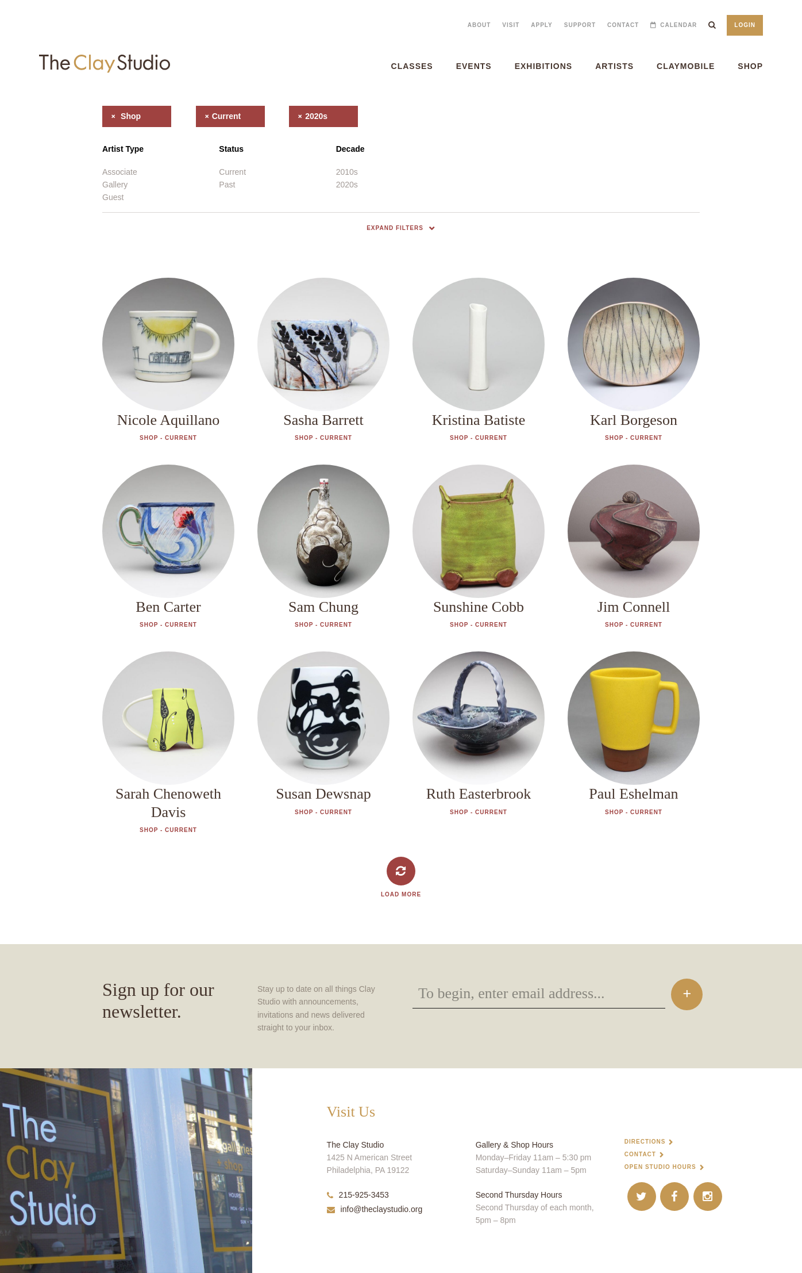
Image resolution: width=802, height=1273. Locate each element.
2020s (308, 116)
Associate (119, 172)
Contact (623, 25)
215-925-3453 (358, 1194)
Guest (113, 197)
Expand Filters (395, 228)
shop (121, 116)
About (479, 25)
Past (227, 184)
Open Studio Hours (660, 1167)
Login (744, 25)
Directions (645, 1141)
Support (580, 25)
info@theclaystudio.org (375, 1209)
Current (232, 172)
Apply (541, 25)
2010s (347, 172)
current (218, 116)
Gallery (115, 184)
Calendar (678, 25)
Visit (510, 25)
